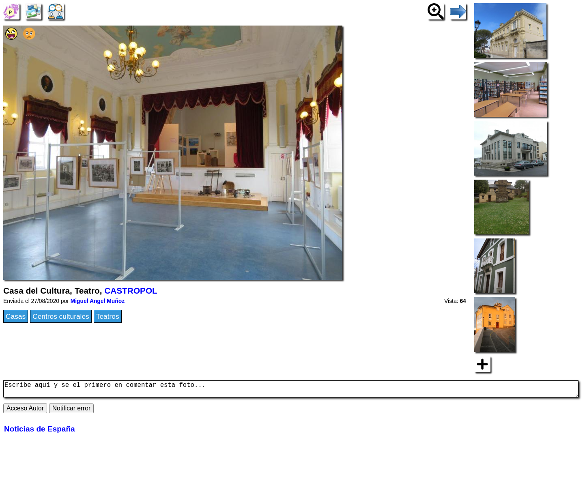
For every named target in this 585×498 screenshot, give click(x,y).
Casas (16, 316)
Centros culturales (60, 316)
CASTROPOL (130, 290)
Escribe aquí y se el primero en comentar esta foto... (291, 390)
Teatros (107, 316)
